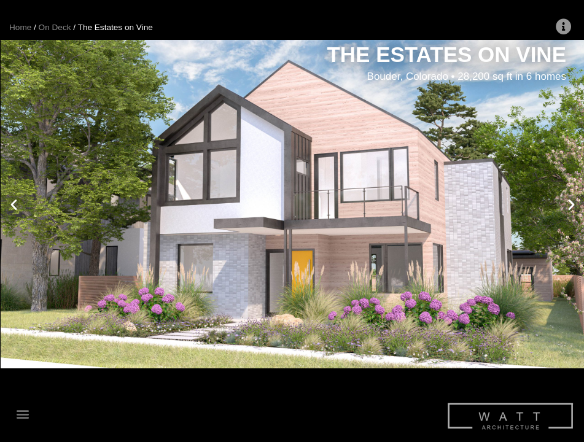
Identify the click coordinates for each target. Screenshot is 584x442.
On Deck (55, 27)
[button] (22, 414)
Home (20, 27)
